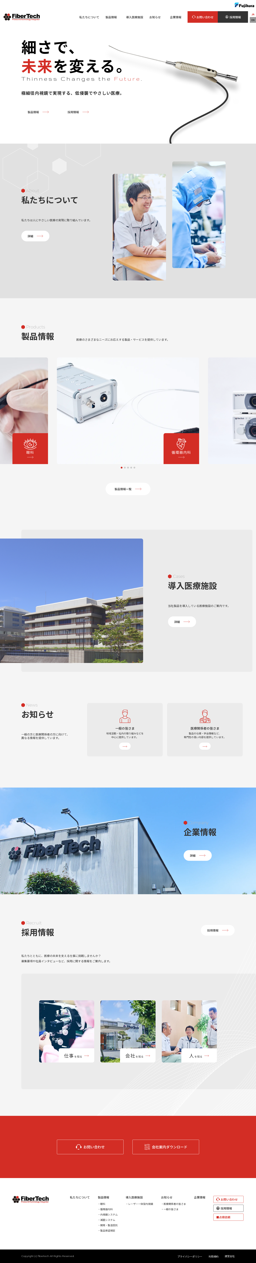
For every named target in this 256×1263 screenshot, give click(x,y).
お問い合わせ (203, 17)
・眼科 (101, 1204)
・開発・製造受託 (108, 1225)
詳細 (35, 236)
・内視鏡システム (108, 1214)
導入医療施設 (134, 17)
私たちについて (89, 17)
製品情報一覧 (128, 489)
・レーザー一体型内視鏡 (139, 1204)
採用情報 (233, 17)
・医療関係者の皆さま (173, 1204)
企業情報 (175, 17)
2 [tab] (125, 468)
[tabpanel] (128, 410)
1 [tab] (121, 468)
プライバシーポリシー (189, 1256)
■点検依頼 (223, 1217)
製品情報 (38, 112)
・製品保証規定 (106, 1230)
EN (253, 20)
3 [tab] (128, 468)
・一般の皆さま (169, 1209)
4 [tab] (131, 468)
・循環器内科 (105, 1209)
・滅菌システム (106, 1220)
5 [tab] (134, 468)
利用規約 (213, 1256)
